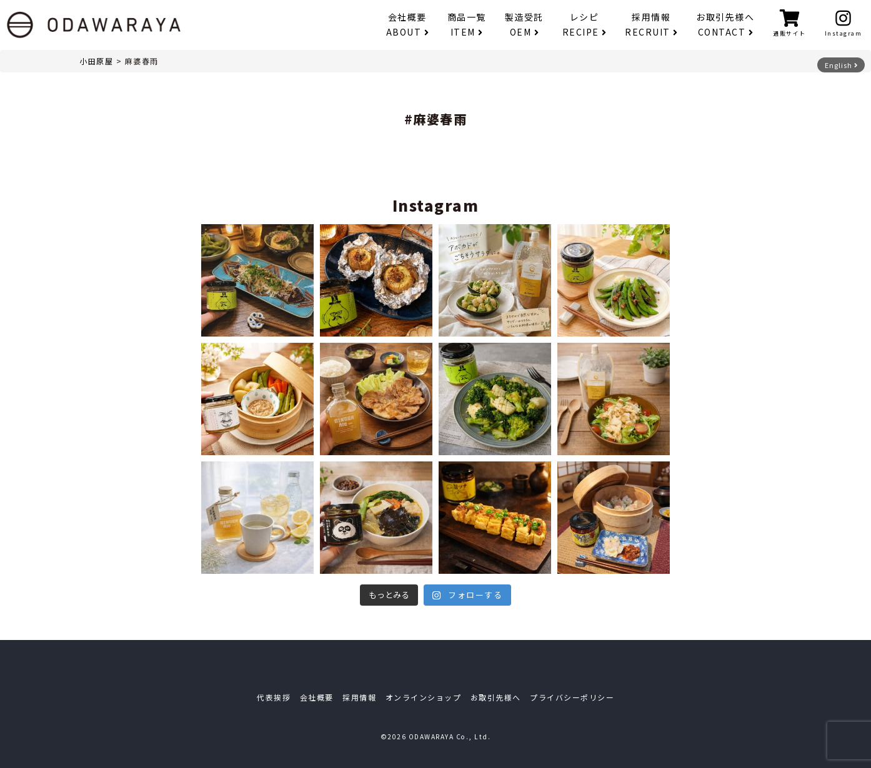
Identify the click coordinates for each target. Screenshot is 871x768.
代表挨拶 (274, 697)
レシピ (584, 24)
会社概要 (407, 24)
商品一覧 (466, 24)
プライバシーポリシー (572, 697)
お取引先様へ (725, 24)
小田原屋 (96, 61)
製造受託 (524, 24)
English (841, 65)
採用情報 (651, 24)
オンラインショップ (424, 697)
